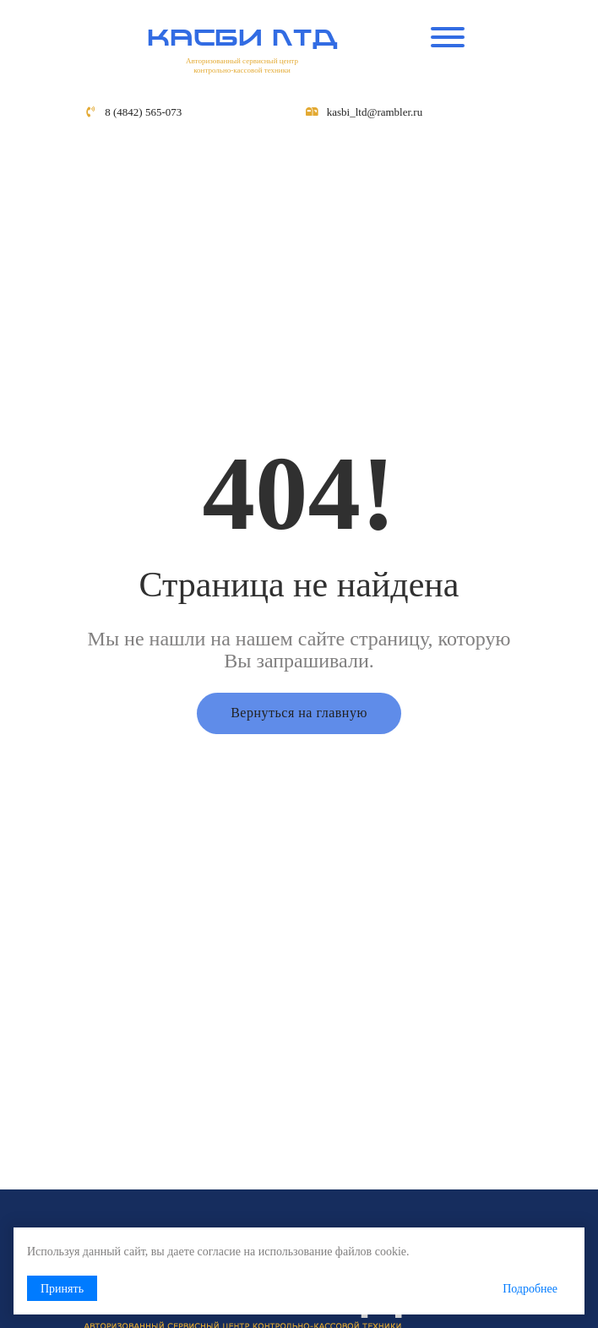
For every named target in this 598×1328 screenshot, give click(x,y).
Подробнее (530, 1288)
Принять (62, 1288)
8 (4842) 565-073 (143, 112)
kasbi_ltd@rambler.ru (374, 112)
